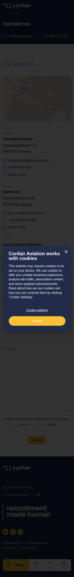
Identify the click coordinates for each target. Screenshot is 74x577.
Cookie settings (37, 310)
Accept (37, 321)
